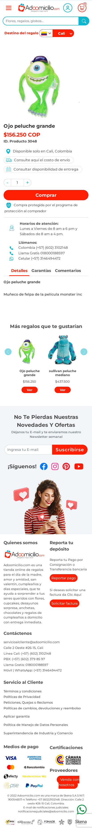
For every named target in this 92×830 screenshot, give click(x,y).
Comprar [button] (46, 195)
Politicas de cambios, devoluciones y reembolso (42, 708)
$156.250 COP (22, 134)
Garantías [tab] (41, 270)
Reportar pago (63, 578)
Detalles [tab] (19, 270)
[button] (7, 182)
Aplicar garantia (17, 716)
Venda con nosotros (69, 782)
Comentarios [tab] (68, 270)
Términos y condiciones (22, 691)
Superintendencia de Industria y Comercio (38, 733)
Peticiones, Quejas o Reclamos (28, 702)
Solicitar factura (64, 603)
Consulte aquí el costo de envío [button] (38, 160)
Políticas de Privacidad (22, 697)
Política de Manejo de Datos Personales (36, 725)
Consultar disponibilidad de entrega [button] (42, 169)
